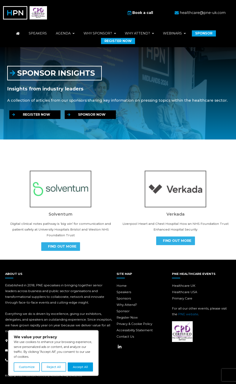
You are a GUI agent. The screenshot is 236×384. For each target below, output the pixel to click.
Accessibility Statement (135, 330)
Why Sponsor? (99, 33)
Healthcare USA (184, 292)
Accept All (80, 367)
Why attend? (137, 33)
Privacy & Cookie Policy (134, 324)
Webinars (170, 33)
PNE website (188, 314)
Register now (118, 41)
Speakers (41, 33)
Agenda (66, 33)
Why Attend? (127, 305)
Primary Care (182, 298)
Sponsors (124, 298)
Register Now (127, 317)
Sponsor (198, 33)
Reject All (54, 367)
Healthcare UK (183, 286)
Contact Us (125, 336)
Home (122, 286)
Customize (27, 367)
